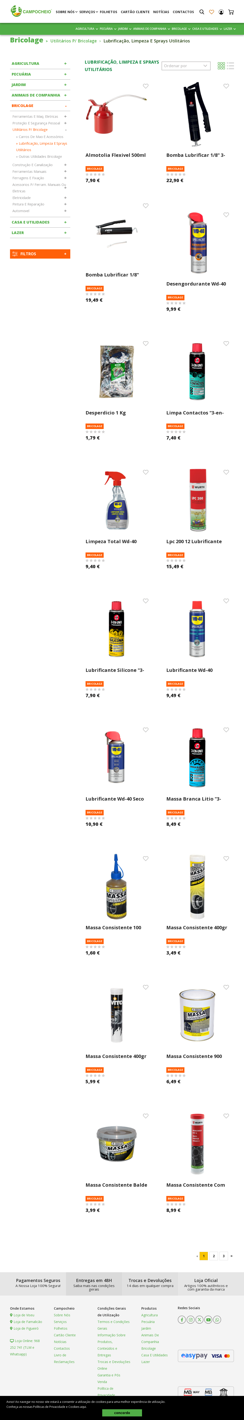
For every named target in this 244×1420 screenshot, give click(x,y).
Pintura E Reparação (28, 204)
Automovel (20, 211)
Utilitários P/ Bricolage (75, 41)
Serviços (87, 12)
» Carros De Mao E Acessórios (39, 136)
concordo (122, 1412)
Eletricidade (21, 197)
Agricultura (85, 29)
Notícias (161, 12)
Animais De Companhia (149, 29)
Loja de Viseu (22, 1315)
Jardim (123, 29)
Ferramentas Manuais (29, 171)
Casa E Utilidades (205, 29)
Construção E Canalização (32, 165)
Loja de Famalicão (26, 1321)
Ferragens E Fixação (28, 178)
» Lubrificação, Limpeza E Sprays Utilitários (41, 146)
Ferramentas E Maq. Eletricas (35, 116)
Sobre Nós (65, 12)
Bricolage (179, 29)
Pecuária (106, 29)
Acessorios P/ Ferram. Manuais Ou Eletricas (39, 188)
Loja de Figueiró (24, 1328)
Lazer (228, 29)
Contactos (183, 12)
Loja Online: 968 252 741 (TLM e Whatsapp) (25, 1347)
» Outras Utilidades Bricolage (39, 156)
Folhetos (108, 12)
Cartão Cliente (135, 12)
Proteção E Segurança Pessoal (36, 123)
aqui (83, 1407)
